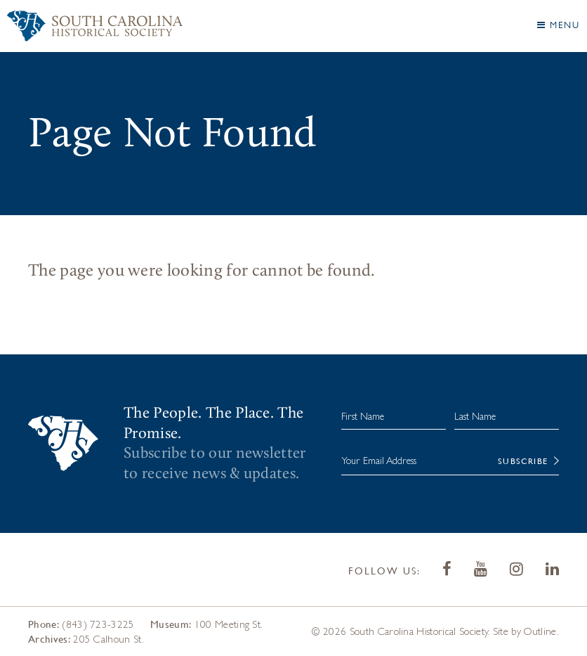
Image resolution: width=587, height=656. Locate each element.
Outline (540, 631)
